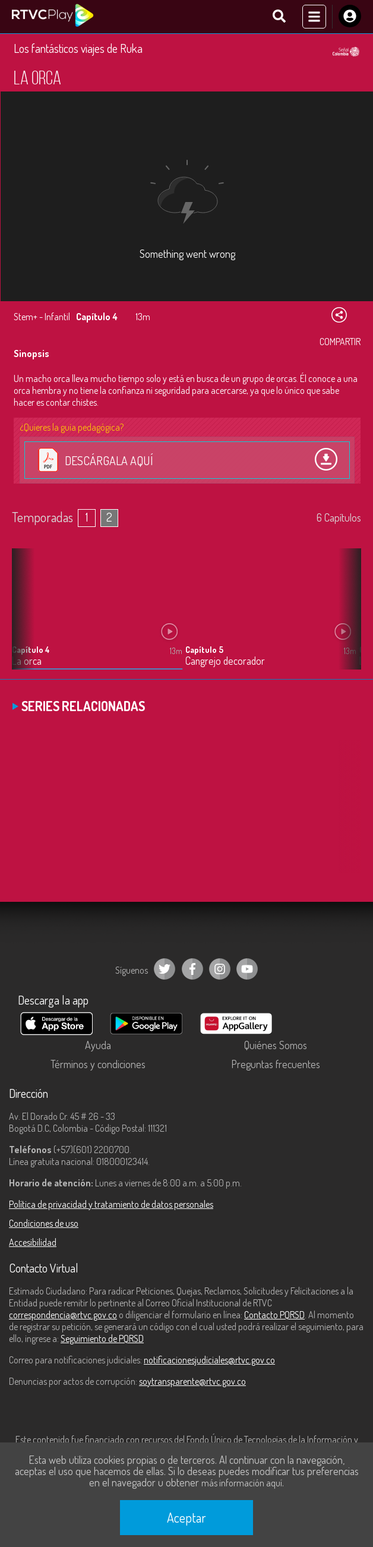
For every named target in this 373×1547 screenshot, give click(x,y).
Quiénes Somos (275, 1045)
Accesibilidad (32, 1242)
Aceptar (186, 1517)
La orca (27, 661)
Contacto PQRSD (274, 1315)
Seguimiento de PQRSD (102, 1338)
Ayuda (98, 1045)
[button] (346, 618)
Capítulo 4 (31, 650)
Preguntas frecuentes (275, 1064)
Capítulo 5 (204, 650)
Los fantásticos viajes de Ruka (78, 48)
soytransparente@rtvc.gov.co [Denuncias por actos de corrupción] (192, 1381)
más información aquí (241, 1483)
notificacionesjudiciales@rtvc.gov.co (209, 1360)
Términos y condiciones (98, 1064)
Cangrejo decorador (225, 661)
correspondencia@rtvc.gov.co (63, 1315)
